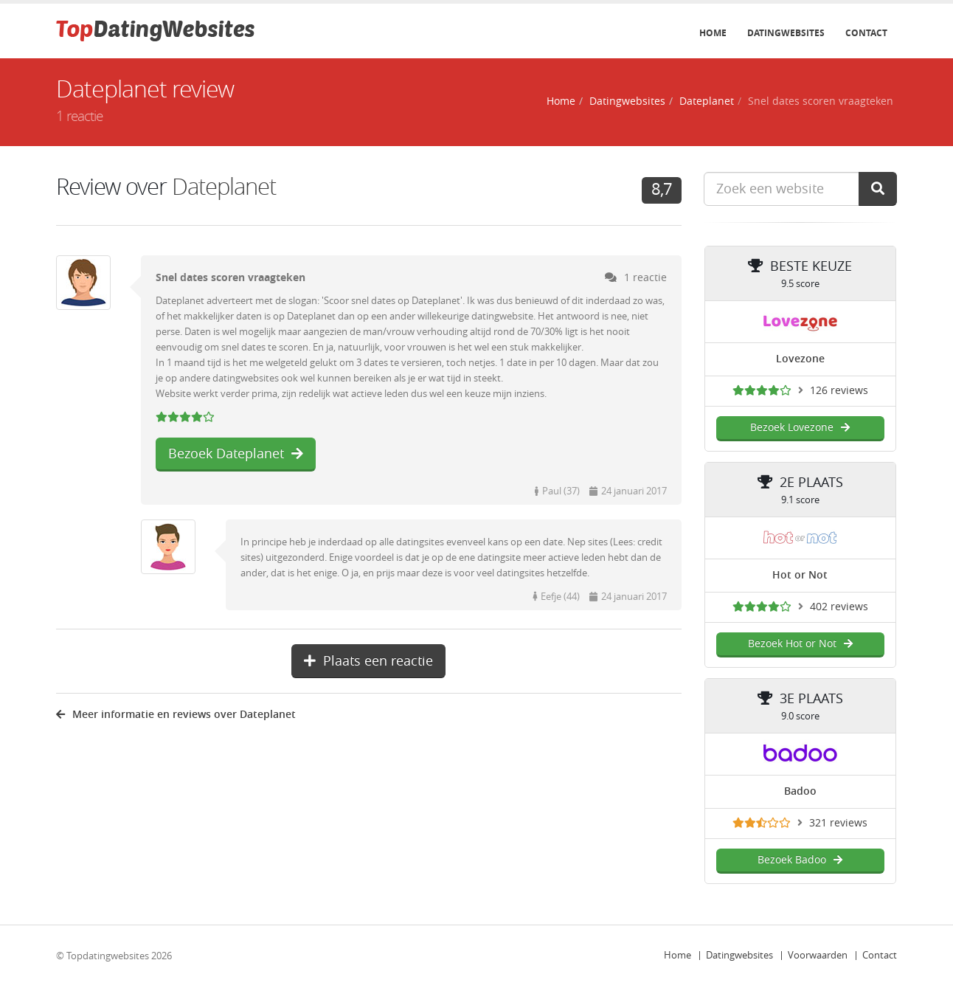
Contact (866, 33)
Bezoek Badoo (800, 860)
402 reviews (839, 607)
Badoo (800, 791)
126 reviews (839, 390)
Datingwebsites (786, 33)
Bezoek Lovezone (800, 427)
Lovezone (800, 359)
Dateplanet (706, 101)
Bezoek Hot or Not (800, 644)
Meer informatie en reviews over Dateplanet (176, 714)
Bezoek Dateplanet (235, 454)
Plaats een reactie (368, 661)
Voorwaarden (818, 955)
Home (713, 33)
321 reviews (838, 823)
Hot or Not (800, 575)
